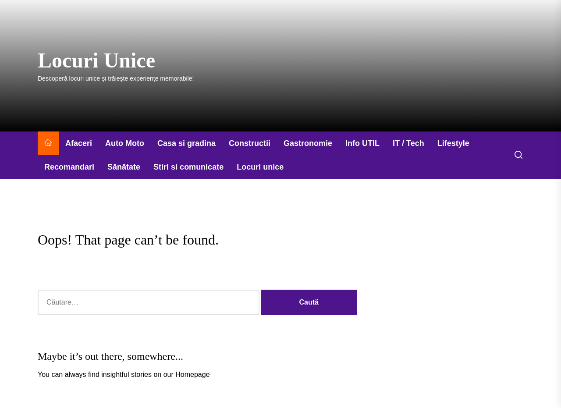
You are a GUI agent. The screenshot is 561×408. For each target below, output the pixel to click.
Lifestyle (453, 143)
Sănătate (123, 167)
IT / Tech (408, 143)
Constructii (249, 143)
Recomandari (69, 167)
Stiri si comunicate (188, 167)
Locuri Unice (96, 60)
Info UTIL (362, 143)
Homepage (192, 374)
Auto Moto (124, 143)
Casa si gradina (186, 143)
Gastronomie (308, 143)
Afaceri (78, 143)
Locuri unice (260, 167)
